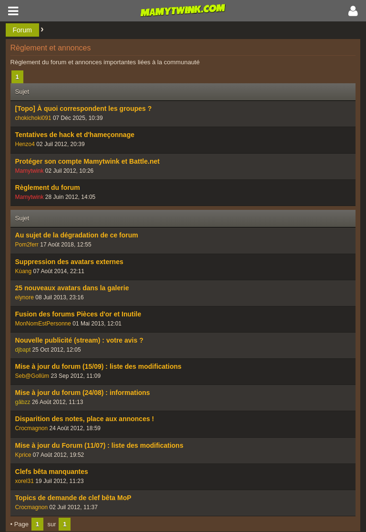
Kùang (23, 271)
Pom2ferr (27, 244)
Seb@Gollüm (32, 376)
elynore (24, 297)
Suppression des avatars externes (69, 262)
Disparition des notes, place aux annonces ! (84, 419)
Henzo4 (25, 144)
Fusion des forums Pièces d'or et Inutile (78, 314)
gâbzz (22, 402)
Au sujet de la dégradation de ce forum (76, 235)
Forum (22, 30)
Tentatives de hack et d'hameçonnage (74, 134)
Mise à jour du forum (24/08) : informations (82, 392)
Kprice (23, 455)
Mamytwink (29, 170)
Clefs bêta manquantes (51, 471)
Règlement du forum (47, 187)
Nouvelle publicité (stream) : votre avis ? (79, 340)
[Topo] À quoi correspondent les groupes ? (83, 108)
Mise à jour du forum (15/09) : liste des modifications (98, 366)
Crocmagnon (31, 428)
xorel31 (24, 481)
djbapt (23, 349)
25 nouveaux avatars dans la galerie (72, 288)
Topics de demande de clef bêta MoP (73, 498)
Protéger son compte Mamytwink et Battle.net (87, 161)
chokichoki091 (33, 118)
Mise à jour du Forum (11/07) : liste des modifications (99, 445)
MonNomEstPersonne (43, 323)
